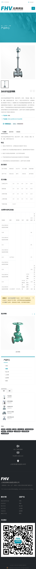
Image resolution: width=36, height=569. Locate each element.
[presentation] (32, 308)
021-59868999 (5, 2)
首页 (2, 25)
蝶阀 (6, 375)
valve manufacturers (23, 483)
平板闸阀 (9, 390)
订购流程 (18, 126)
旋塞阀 (7, 372)
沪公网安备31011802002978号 (14, 562)
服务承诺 (11, 126)
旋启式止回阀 (10, 406)
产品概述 (4, 126)
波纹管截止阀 (10, 411)
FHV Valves (4, 483)
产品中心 (6, 25)
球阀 (6, 360)
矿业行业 (3, 497)
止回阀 (7, 369)
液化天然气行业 (5, 495)
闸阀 (10, 25)
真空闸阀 (18, 346)
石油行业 (3, 505)
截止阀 (7, 366)
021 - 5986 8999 (18, 443)
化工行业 (3, 502)
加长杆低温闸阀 (18, 113)
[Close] (33, 292)
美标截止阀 (10, 400)
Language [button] (31, 2)
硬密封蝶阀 (10, 395)
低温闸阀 (12, 113)
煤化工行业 (4, 507)
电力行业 (3, 500)
